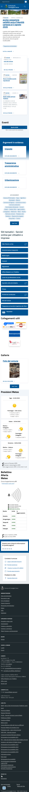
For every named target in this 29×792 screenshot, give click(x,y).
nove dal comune (8, 61)
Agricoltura (23, 197)
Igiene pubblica (21, 209)
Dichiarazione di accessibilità (8, 759)
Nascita (24, 211)
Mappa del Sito (21, 786)
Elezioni (6, 209)
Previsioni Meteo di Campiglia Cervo (10, 727)
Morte (19, 211)
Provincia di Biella (5, 710)
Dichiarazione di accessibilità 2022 (9, 745)
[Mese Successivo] (26, 127)
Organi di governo (5, 603)
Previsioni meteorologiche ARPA (11, 465)
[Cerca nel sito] (24, 6)
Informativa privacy (6, 754)
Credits (9, 786)
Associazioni (12, 200)
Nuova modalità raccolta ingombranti (9, 80)
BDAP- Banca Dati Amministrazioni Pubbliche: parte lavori (14, 707)
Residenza (8, 216)
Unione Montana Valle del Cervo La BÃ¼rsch (12, 725)
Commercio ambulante (14, 204)
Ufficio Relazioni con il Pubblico (9, 679)
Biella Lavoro (4, 723)
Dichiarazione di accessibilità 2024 (9, 749)
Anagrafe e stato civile (6, 621)
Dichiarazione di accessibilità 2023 (9, 747)
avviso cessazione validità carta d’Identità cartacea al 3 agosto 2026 (13, 23)
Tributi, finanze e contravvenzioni (9, 631)
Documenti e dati (5, 598)
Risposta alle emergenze (17, 216)
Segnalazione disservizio (7, 765)
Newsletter (4, 778)
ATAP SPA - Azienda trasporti (8, 732)
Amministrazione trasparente (8, 761)
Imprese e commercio (6, 629)
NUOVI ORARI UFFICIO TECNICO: (9, 97)
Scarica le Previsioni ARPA (9, 463)
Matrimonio (13, 211)
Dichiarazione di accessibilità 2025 (9, 752)
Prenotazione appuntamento (8, 767)
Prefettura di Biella (6, 718)
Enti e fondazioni (5, 601)
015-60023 (9, 664)
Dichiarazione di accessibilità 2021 (9, 737)
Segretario (3, 613)
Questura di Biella (5, 720)
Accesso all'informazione (9, 197)
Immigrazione (6, 211)
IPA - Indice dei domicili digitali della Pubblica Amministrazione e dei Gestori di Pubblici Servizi (14, 741)
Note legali (3, 757)
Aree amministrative (6, 596)
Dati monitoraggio (5, 784)
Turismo (18, 218)
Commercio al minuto (21, 202)
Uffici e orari (4, 681)
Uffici (2, 610)
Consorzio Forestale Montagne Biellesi (11, 735)
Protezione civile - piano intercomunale (11, 730)
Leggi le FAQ (4, 763)
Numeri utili (4, 683)
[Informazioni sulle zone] (8, 483)
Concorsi (22, 207)
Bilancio (18, 200)
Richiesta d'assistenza (6, 769)
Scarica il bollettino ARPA (9, 535)
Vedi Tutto (14, 386)
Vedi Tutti (14, 223)
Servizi (18, 784)
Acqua (17, 197)
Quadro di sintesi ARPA (9, 537)
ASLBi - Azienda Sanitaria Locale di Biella (11, 715)
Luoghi (2, 648)
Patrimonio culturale (10, 213)
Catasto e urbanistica (6, 626)
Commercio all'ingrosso (9, 202)
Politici (2, 608)
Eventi (2, 650)
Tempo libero (12, 218)
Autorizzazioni (4, 624)
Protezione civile (20, 213)
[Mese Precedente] (3, 127)
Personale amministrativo (7, 606)
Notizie (2, 639)
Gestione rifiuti (12, 209)
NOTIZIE (6, 17)
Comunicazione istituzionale (11, 207)
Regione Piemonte (5, 1)
